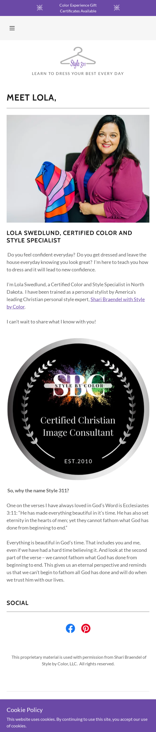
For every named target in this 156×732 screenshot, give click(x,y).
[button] (12, 28)
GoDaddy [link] (89, 720)
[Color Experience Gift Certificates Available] (78, 8)
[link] (78, 58)
